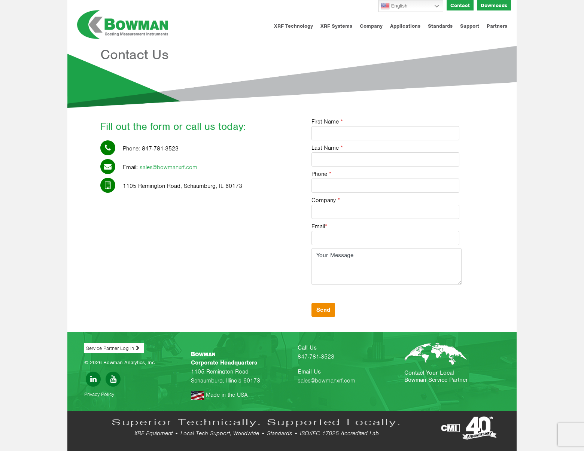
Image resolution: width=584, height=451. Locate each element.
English (394, 5)
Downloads (494, 5)
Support (469, 26)
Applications (405, 26)
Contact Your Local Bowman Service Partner (436, 376)
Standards (440, 26)
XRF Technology (293, 26)
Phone (385, 181)
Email (385, 234)
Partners (497, 26)
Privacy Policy (99, 394)
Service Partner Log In (110, 348)
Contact (460, 5)
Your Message (386, 266)
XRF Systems (336, 26)
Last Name (385, 155)
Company (371, 26)
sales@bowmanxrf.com (168, 167)
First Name (385, 129)
